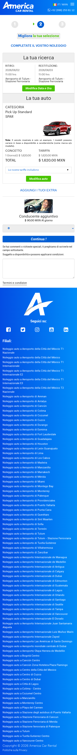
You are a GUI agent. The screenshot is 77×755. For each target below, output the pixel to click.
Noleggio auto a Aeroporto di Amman (25, 396)
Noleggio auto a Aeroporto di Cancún (25, 405)
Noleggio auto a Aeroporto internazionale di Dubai (32, 576)
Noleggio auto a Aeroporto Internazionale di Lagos (32, 590)
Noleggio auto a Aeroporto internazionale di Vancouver (35, 614)
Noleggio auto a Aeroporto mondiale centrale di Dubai (34, 646)
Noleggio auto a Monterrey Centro (23, 702)
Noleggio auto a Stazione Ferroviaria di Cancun (30, 717)
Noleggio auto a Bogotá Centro (21, 655)
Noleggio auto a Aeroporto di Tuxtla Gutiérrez (29, 543)
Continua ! (38, 239)
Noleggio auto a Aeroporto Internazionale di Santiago (34, 599)
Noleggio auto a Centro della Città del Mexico (29, 669)
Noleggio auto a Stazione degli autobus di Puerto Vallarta (37, 712)
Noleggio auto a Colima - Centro (22, 688)
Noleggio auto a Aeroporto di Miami (24, 481)
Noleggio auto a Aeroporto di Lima (23, 453)
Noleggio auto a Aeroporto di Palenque (26, 495)
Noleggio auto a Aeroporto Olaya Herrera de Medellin (34, 650)
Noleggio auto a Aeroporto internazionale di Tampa (33, 609)
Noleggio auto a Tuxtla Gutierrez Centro (26, 736)
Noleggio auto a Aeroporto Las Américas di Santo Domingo (37, 641)
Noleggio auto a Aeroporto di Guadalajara (27, 439)
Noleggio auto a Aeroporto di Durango (25, 424)
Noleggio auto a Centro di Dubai (22, 679)
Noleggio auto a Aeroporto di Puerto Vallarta (29, 505)
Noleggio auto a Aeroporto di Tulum (24, 533)
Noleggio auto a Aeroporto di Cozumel (25, 415)
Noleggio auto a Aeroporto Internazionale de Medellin (34, 561)
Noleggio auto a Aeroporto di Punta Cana (27, 509)
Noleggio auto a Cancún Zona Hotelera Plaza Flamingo (35, 665)
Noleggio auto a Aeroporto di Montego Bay (28, 486)
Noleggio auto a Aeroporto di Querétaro (26, 514)
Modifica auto (38, 178)
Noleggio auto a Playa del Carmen (23, 707)
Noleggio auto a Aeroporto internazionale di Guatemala (35, 585)
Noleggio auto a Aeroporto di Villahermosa (28, 547)
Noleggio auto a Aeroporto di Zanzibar (25, 552)
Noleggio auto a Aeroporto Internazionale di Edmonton (35, 580)
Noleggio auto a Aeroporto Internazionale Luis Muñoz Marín (38, 631)
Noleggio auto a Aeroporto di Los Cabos (26, 458)
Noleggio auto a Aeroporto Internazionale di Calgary (33, 571)
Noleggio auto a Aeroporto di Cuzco (24, 420)
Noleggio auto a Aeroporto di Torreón (25, 528)
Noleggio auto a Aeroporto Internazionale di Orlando (33, 595)
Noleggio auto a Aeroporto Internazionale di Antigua (33, 566)
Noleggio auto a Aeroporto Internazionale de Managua (35, 557)
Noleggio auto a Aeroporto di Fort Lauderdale (29, 434)
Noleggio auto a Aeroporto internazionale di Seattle (33, 604)
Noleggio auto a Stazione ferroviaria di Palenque (31, 726)
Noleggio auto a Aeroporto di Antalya (24, 401)
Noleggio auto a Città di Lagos (21, 684)
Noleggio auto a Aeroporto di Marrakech (26, 472)
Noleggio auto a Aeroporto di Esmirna (25, 429)
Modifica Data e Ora (38, 88)
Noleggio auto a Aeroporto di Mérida (24, 476)
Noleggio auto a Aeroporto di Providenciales (29, 500)
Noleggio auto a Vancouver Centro (23, 740)
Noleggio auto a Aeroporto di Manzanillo (27, 467)
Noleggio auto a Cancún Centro (21, 660)
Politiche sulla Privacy (15, 750)
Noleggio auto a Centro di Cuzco (22, 674)
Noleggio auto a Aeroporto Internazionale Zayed (31, 636)
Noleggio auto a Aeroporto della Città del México (31, 357)
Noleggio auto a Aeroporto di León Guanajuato (30, 448)
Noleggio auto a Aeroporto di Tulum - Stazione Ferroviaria (37, 538)
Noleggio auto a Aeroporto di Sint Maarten (28, 519)
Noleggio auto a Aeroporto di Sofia (23, 524)
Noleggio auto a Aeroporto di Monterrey (26, 491)
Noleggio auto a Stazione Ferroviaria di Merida (30, 721)
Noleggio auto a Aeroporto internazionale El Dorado (33, 618)
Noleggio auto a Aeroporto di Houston (25, 443)
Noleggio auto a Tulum (16, 731)
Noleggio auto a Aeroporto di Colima (24, 410)
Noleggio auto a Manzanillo (19, 698)
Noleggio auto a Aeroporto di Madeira (25, 462)
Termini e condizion (15, 283)
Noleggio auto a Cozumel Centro (22, 693)
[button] (60, 4)
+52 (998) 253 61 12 (61, 10)
